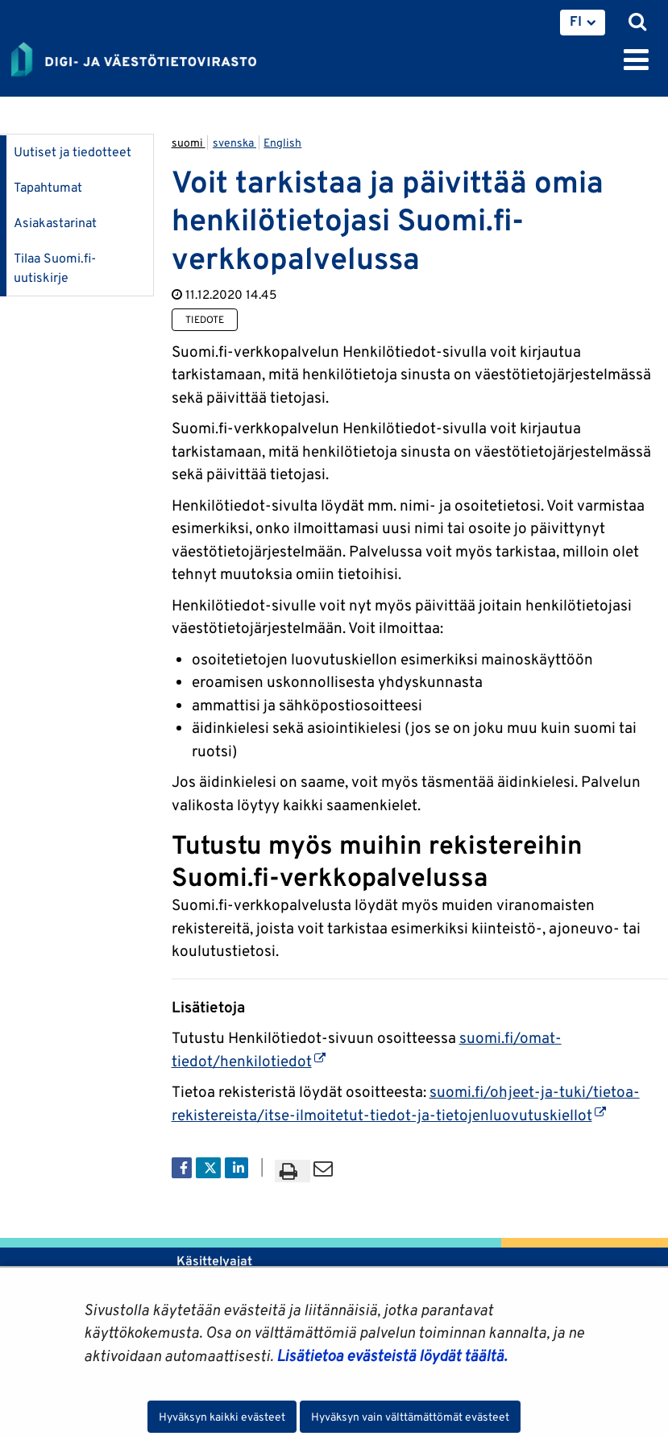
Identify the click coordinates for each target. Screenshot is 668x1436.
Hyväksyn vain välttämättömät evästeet (410, 1416)
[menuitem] (582, 22)
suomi (188, 142)
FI (576, 21)
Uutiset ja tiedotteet (72, 151)
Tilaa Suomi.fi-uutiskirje (55, 268)
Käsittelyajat (214, 1260)
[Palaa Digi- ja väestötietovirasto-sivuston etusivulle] (133, 56)
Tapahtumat (48, 187)
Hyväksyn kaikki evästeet (222, 1416)
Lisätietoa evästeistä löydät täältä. (391, 1355)
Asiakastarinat (55, 222)
